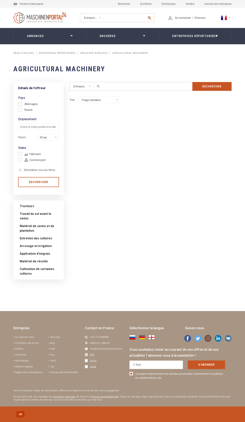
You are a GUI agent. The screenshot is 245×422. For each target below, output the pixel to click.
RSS (92, 354)
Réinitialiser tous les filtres (39, 170)
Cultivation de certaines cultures (37, 271)
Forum (93, 360)
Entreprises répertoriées (94, 17)
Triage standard (90, 100)
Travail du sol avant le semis (35, 216)
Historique (20, 354)
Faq (52, 354)
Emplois (19, 348)
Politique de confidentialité (64, 372)
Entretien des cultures (36, 238)
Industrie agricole (94, 53)
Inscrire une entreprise (218, 3)
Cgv (52, 366)
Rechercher (38, 182)
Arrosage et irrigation (36, 246)
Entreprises (169, 3)
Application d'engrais (35, 253)
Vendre (190, 3)
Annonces (124, 3)
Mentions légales (24, 366)
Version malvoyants (28, 3)
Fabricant (29, 154)
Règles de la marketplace (28, 372)
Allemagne (28, 104)
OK (20, 414)
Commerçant (32, 160)
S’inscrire (200, 17)
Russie (25, 110)
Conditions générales (64, 396)
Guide (93, 366)
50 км (43, 137)
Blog (52, 343)
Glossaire (55, 337)
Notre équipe (22, 360)
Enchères (146, 3)
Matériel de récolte (34, 261)
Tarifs (53, 360)
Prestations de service (27, 343)
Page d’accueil (23, 53)
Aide (52, 348)
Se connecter (179, 17)
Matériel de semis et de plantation (37, 228)
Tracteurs (27, 206)
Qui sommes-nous (24, 337)
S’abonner (206, 364)
